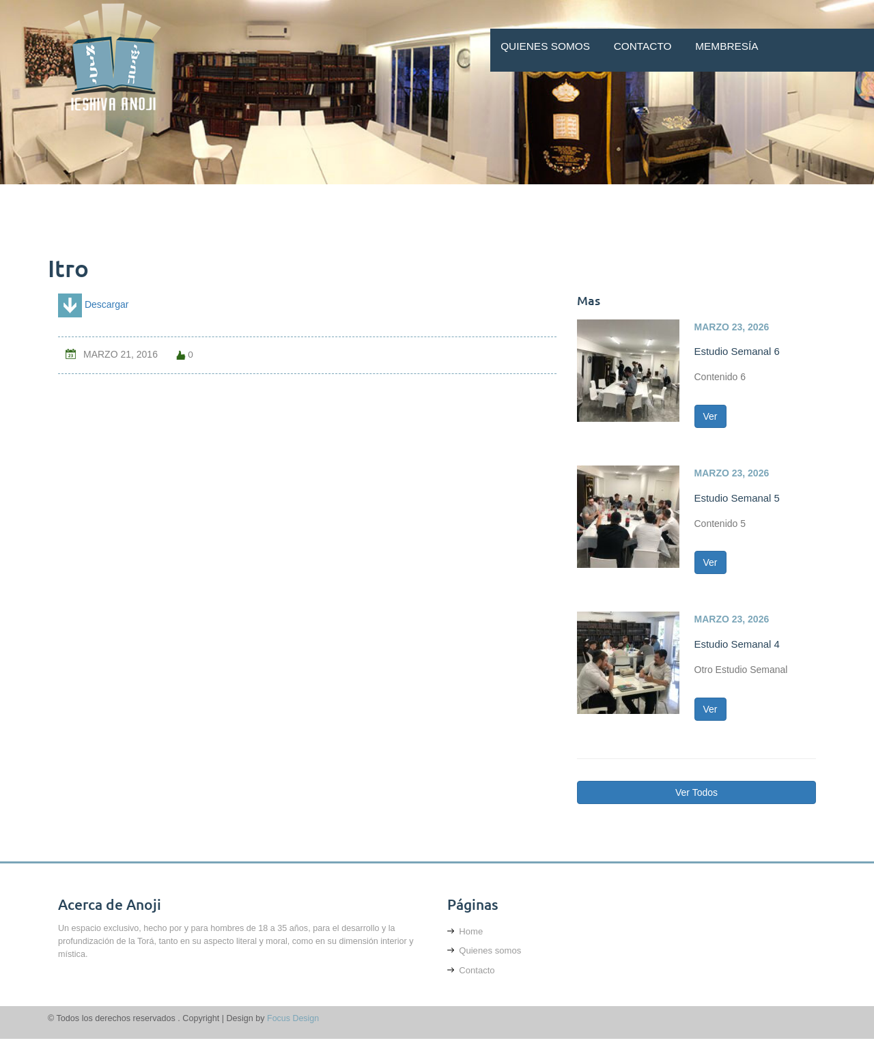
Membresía (726, 46)
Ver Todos (696, 797)
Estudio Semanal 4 (738, 647)
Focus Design (293, 1024)
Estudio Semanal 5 (738, 499)
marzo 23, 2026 (732, 326)
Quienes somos (545, 46)
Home (465, 936)
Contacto (643, 46)
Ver (710, 417)
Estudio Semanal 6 (738, 351)
